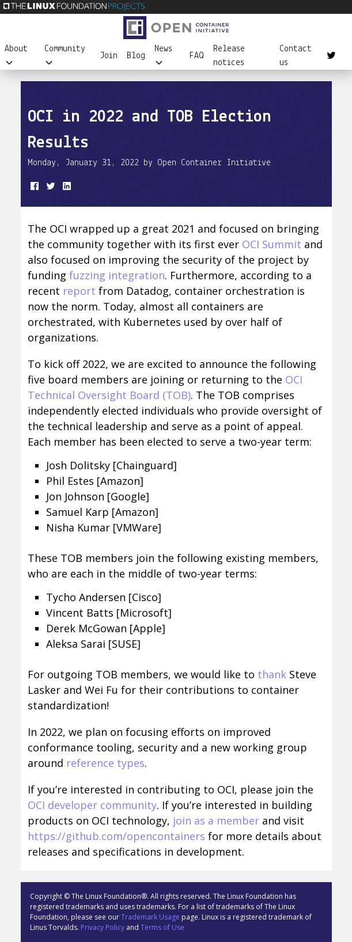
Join (109, 55)
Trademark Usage (150, 917)
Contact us (295, 55)
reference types (105, 763)
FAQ (197, 55)
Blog (136, 55)
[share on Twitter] (49, 188)
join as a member (216, 820)
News (163, 55)
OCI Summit (271, 244)
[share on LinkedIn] (65, 188)
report (79, 291)
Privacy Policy (102, 927)
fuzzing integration (117, 275)
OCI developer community (92, 805)
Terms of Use (162, 927)
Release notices (229, 55)
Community (64, 55)
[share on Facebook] (33, 188)
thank (272, 674)
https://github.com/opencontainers (116, 836)
